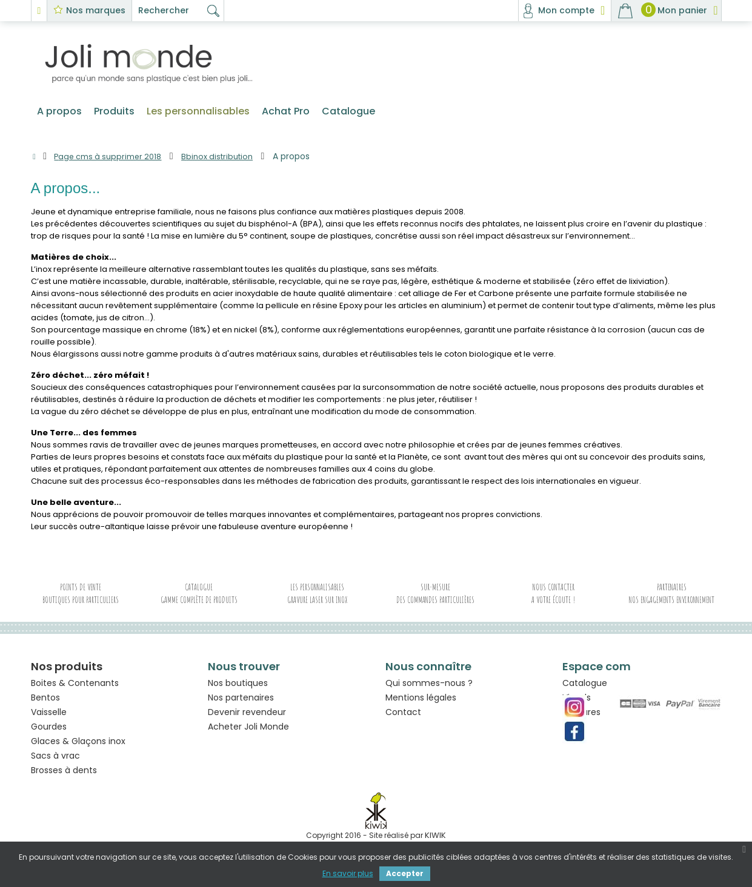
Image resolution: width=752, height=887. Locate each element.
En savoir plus (347, 873)
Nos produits (66, 670)
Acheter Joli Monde (248, 733)
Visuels (576, 704)
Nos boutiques (238, 690)
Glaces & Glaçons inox (78, 745)
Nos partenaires (241, 704)
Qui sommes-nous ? (429, 690)
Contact (403, 719)
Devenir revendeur (247, 719)
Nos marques (95, 10)
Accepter (405, 873)
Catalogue (584, 690)
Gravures (581, 719)
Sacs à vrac (55, 759)
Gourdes (49, 730)
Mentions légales (420, 704)
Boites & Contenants (75, 687)
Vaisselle (49, 716)
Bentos (45, 701)
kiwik (435, 839)
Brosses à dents (64, 774)
